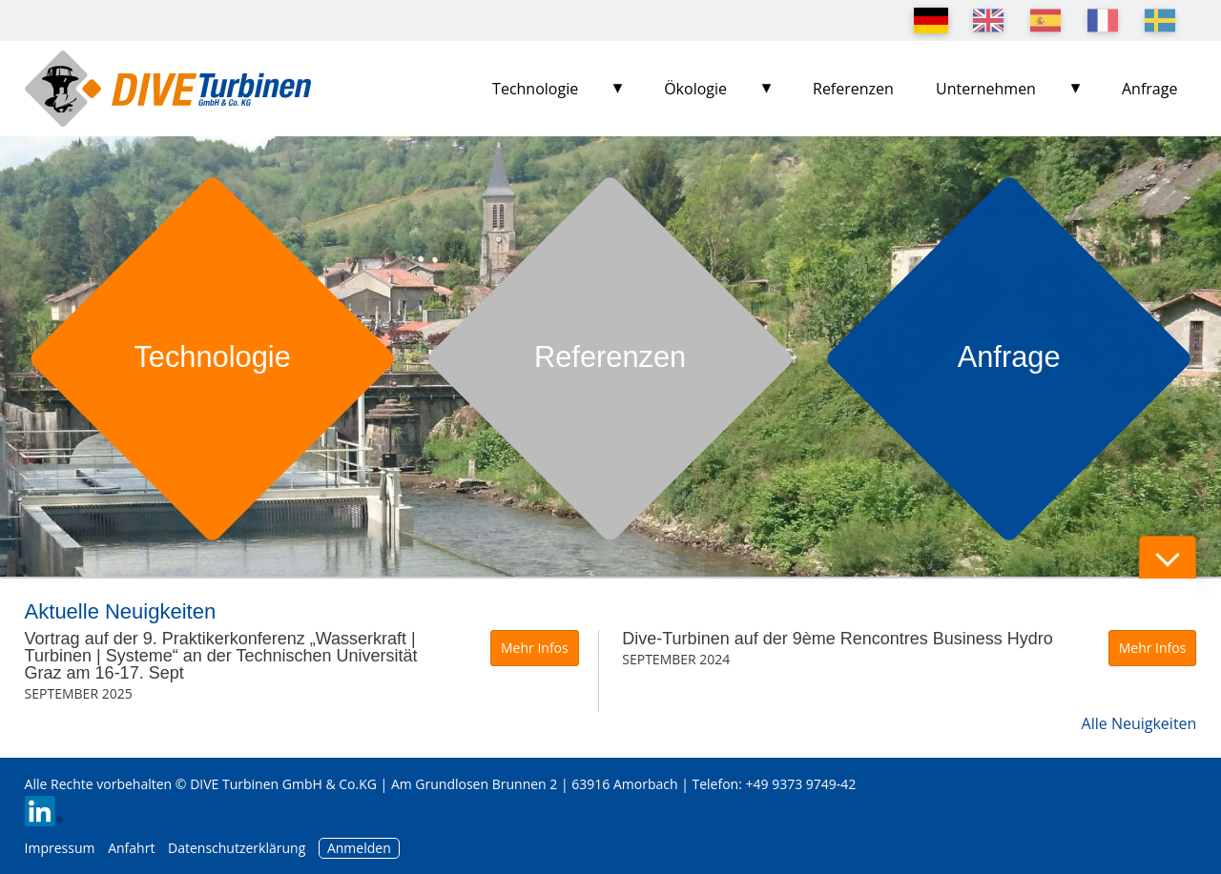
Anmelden (359, 848)
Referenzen (853, 88)
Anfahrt (131, 848)
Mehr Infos (535, 648)
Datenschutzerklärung (238, 848)
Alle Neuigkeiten (1139, 723)
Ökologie (695, 88)
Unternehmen (986, 88)
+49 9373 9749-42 (800, 784)
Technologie (535, 88)
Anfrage (1149, 88)
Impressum (60, 848)
